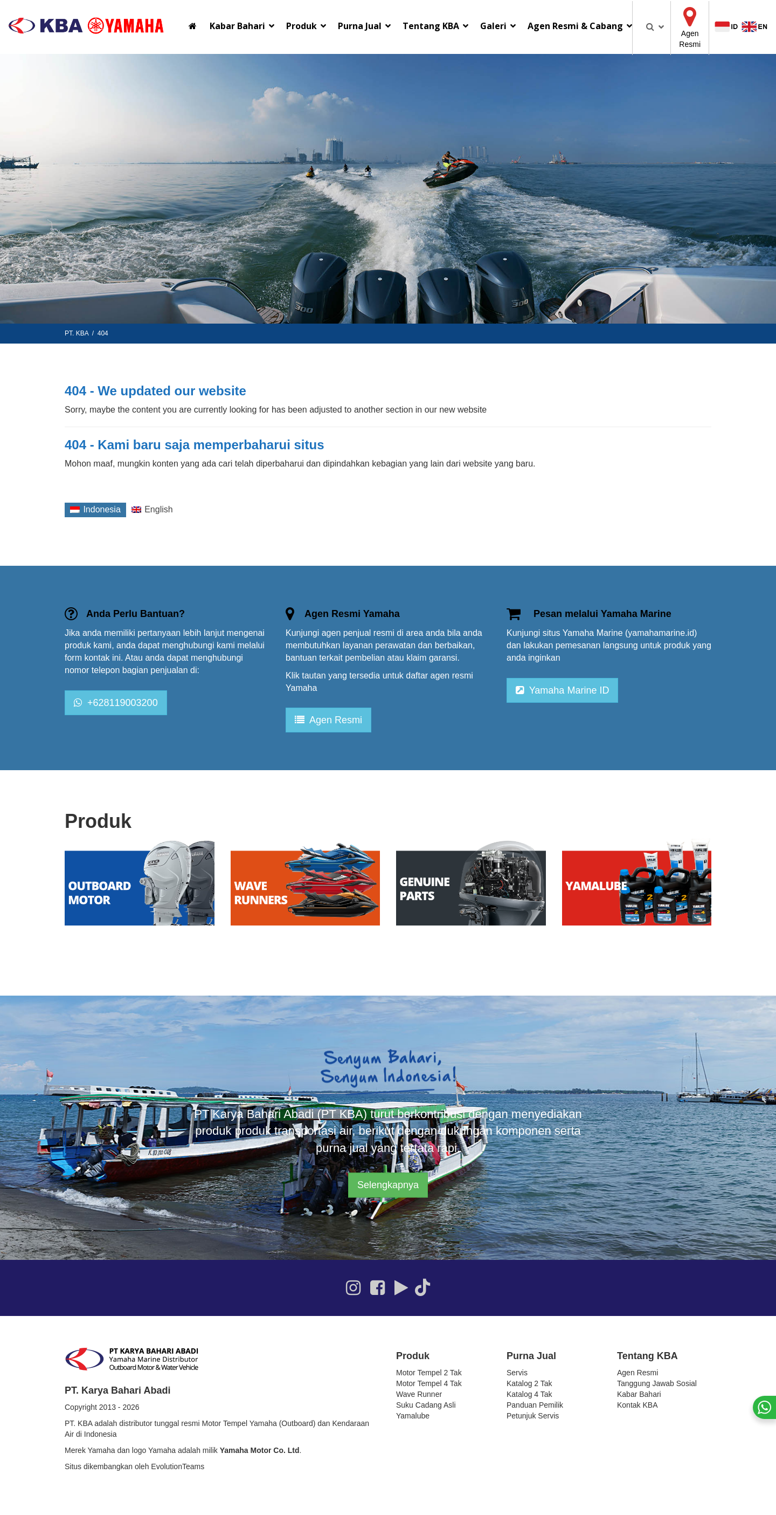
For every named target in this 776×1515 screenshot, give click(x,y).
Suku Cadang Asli (426, 1405)
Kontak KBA (637, 1405)
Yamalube (412, 1415)
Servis (517, 1372)
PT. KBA (76, 333)
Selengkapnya (388, 1185)
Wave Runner (419, 1394)
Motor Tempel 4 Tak (429, 1383)
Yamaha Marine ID (562, 690)
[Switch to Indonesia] (95, 510)
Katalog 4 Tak (529, 1394)
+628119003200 (116, 702)
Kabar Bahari (639, 1394)
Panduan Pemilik (535, 1405)
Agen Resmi (328, 720)
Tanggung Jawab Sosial (657, 1383)
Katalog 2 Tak (529, 1383)
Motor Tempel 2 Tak (429, 1372)
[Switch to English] (152, 510)
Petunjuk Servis (533, 1415)
